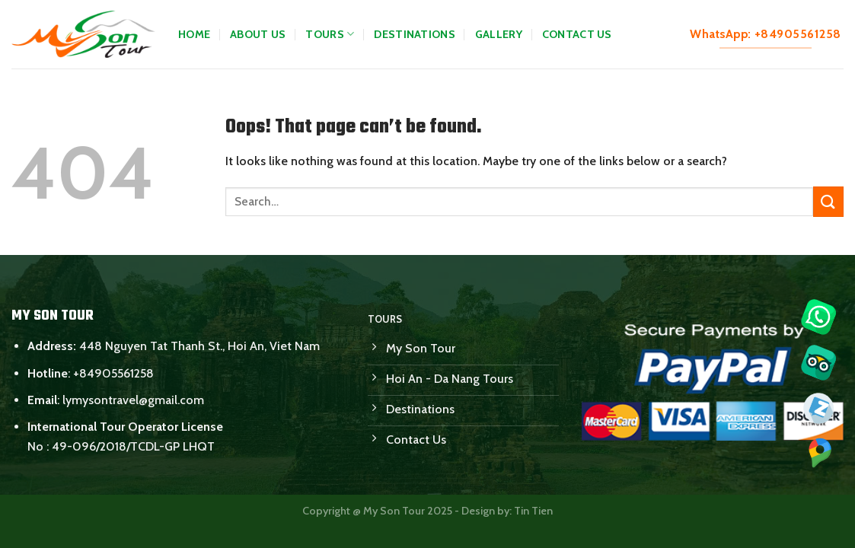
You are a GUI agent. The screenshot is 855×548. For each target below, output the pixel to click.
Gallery (498, 34)
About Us (258, 34)
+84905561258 (113, 373)
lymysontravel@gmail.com (133, 400)
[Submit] (828, 201)
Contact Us (577, 34)
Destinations (414, 34)
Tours (329, 34)
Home (194, 34)
